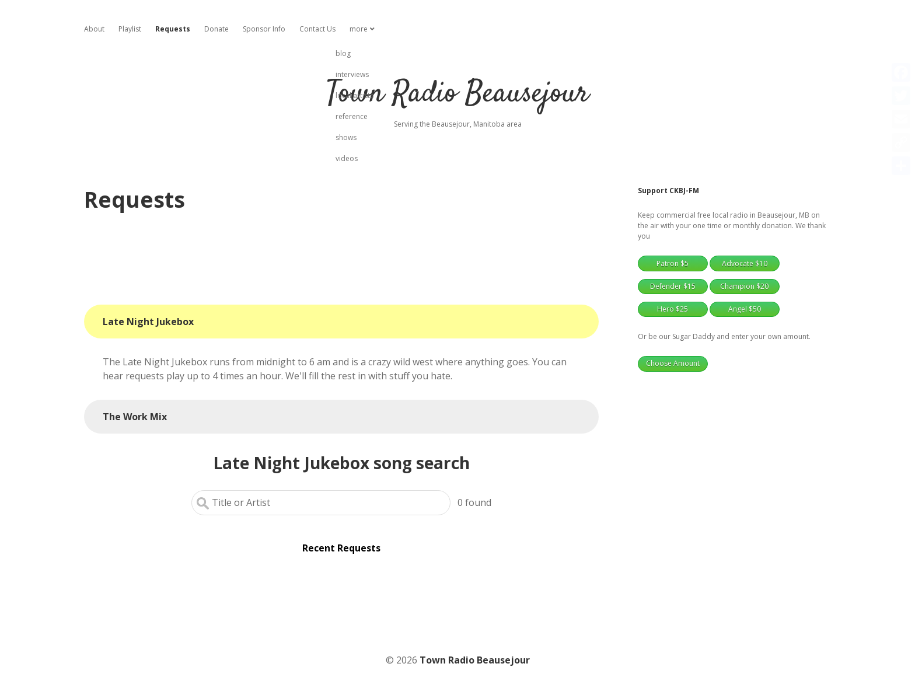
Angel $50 (744, 309)
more (359, 29)
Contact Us (317, 29)
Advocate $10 (744, 263)
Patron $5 (672, 263)
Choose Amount (673, 363)
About (94, 29)
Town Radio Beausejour (457, 94)
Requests (172, 29)
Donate (216, 29)
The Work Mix (135, 416)
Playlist (129, 29)
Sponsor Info (264, 29)
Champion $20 (744, 286)
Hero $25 (672, 309)
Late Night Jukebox (148, 321)
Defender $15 (673, 286)
